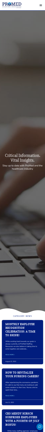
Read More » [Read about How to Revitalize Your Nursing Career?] (10, 396)
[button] (41, 5)
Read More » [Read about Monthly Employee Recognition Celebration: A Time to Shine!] (10, 355)
